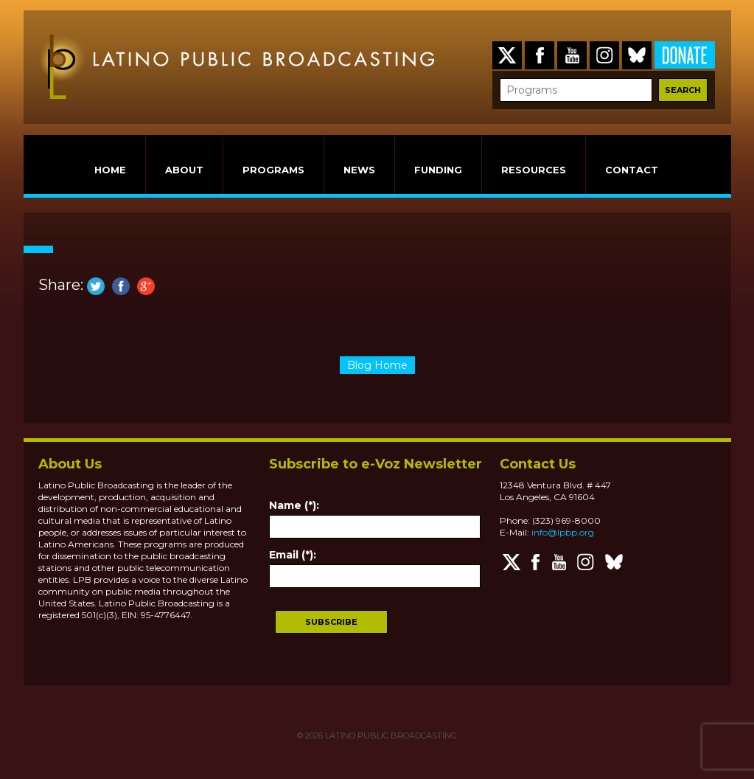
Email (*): (292, 554)
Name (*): (294, 505)
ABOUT (184, 170)
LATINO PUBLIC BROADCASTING (390, 735)
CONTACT (631, 170)
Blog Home (377, 365)
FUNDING (438, 170)
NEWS (359, 170)
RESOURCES (533, 170)
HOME (110, 170)
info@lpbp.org (562, 532)
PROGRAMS (273, 170)
